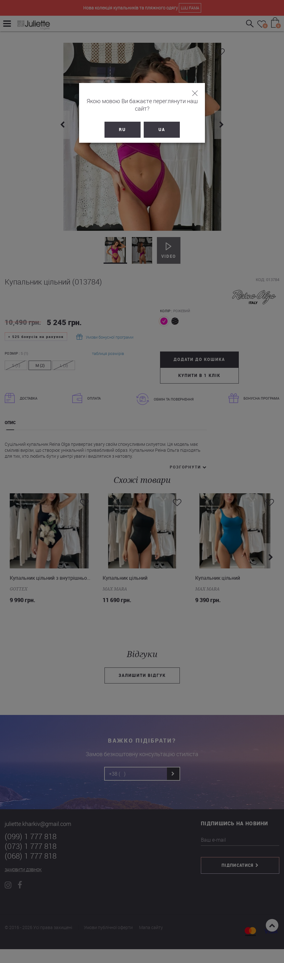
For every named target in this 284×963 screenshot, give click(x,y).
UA (161, 122)
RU (122, 122)
